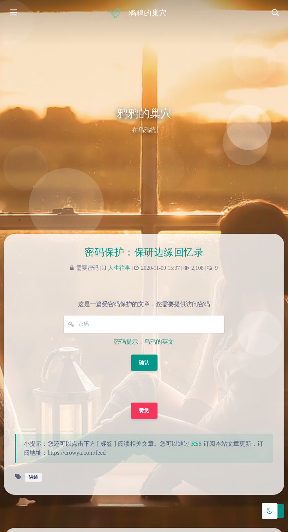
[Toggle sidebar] (13, 13)
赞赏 (144, 410)
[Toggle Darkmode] (270, 511)
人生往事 (119, 268)
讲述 (33, 477)
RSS (196, 443)
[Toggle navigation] (275, 13)
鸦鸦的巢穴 (147, 13)
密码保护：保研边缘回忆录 (144, 252)
